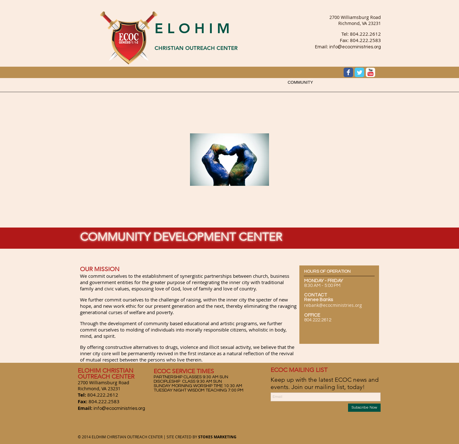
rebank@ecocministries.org (333, 305)
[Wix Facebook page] (348, 72)
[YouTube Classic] (370, 72)
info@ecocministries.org (355, 47)
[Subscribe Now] (364, 408)
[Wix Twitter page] (359, 72)
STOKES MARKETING (217, 437)
